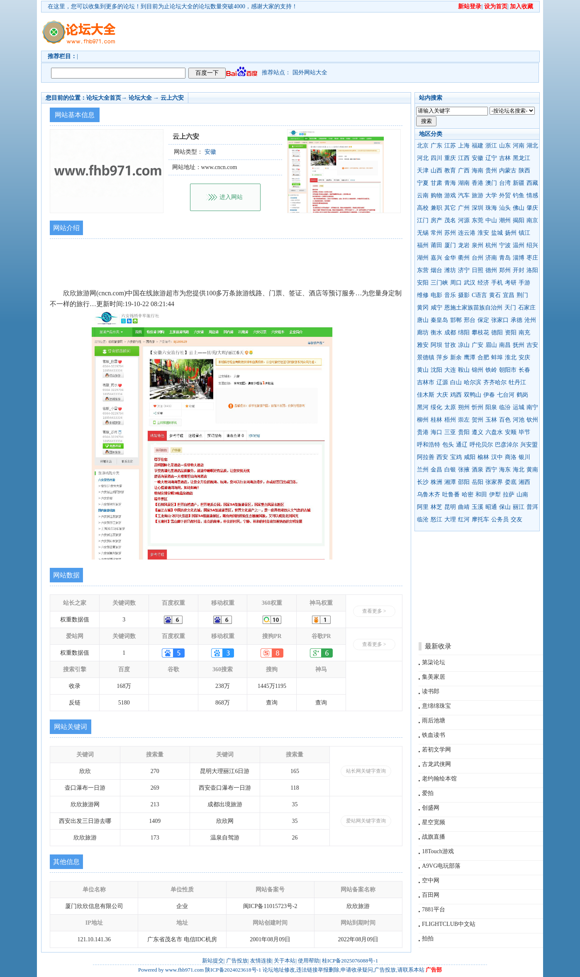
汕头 (505, 208)
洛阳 (532, 270)
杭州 (491, 245)
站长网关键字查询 (366, 771)
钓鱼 (518, 195)
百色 (505, 420)
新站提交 (213, 960)
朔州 (464, 407)
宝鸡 (456, 457)
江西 (464, 158)
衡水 (436, 332)
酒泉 (477, 469)
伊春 (489, 395)
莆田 (436, 245)
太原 (450, 407)
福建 (477, 145)
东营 (423, 270)
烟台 (436, 270)
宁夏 (423, 183)
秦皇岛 (439, 320)
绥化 (436, 407)
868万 (222, 703)
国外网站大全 (309, 72)
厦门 (450, 245)
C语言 (479, 295)
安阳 (423, 283)
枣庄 (532, 258)
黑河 (423, 407)
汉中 (497, 457)
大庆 (442, 395)
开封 (518, 270)
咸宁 (436, 307)
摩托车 (480, 519)
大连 (450, 370)
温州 (518, 245)
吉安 (532, 345)
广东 (436, 145)
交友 (516, 519)
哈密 (467, 494)
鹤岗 (522, 395)
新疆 (518, 183)
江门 (423, 220)
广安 (477, 345)
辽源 (442, 382)
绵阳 (464, 332)
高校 (423, 208)
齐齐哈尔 (495, 382)
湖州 (423, 258)
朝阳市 (508, 370)
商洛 (511, 457)
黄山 (423, 370)
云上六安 (172, 98)
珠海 (491, 208)
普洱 (532, 507)
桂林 (436, 420)
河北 (423, 158)
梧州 (450, 420)
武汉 (469, 283)
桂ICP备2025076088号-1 (350, 960)
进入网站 (231, 197)
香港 (477, 183)
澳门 (491, 183)
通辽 (462, 445)
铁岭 (491, 370)
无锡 (423, 233)
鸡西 (456, 395)
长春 (524, 370)
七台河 (505, 395)
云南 (423, 195)
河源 (464, 220)
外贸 (505, 195)
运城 (518, 407)
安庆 (524, 357)
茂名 (450, 220)
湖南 (464, 183)
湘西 (524, 482)
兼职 (436, 208)
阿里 (423, 507)
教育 (450, 170)
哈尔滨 (472, 382)
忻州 (477, 407)
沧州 (530, 320)
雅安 (423, 345)
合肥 (483, 357)
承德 (516, 320)
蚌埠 (497, 357)
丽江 (518, 507)
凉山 (464, 345)
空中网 (430, 880)
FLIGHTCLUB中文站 (448, 924)
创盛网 (430, 808)
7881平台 (433, 909)
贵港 (423, 432)
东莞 (477, 220)
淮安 (483, 233)
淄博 (518, 258)
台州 (477, 258)
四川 (436, 158)
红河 (464, 519)
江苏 (450, 145)
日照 (477, 270)
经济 (483, 283)
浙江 (491, 145)
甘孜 (450, 345)
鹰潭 (469, 357)
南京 (532, 220)
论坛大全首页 (103, 98)
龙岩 (464, 245)
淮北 (511, 357)
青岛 (505, 258)
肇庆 (532, 208)
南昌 (505, 345)
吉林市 (425, 382)
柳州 (423, 420)
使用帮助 (308, 960)
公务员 (500, 519)
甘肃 (436, 183)
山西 (436, 170)
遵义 (477, 432)
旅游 (477, 195)
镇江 (524, 233)
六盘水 (494, 432)
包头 (448, 445)
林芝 (436, 507)
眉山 (491, 345)
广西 (464, 170)
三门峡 (439, 283)
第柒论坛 (433, 662)
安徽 (477, 158)
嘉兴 (436, 258)
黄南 (532, 469)
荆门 (522, 295)
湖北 (532, 145)
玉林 (491, 420)
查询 (272, 703)
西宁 (491, 469)
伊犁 (495, 494)
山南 (522, 494)
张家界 (494, 482)
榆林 (483, 457)
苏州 (450, 233)
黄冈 (423, 307)
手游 (524, 283)
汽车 (464, 195)
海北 (518, 469)
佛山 (518, 208)
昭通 (491, 507)
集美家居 (433, 677)
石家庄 (527, 307)
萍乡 (442, 357)
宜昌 (508, 295)
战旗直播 (433, 837)
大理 (450, 519)
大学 (491, 195)
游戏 (450, 195)
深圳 (477, 208)
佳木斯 (425, 395)
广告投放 (237, 960)
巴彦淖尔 (506, 445)
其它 (450, 208)
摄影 (464, 295)
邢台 (469, 320)
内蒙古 (508, 170)
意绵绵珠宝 (436, 706)
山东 (505, 145)
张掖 (464, 469)
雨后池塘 (433, 720)
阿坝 (436, 345)
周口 (456, 283)
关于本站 (284, 960)
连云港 (466, 233)
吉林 (505, 158)
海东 (505, 469)
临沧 (423, 519)
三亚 (450, 432)
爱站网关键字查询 (366, 821)
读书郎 (430, 691)
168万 (124, 686)
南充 (524, 332)
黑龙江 (521, 158)
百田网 (430, 895)
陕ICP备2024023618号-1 (233, 970)
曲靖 (464, 507)
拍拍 (428, 938)
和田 (481, 494)
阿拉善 (425, 457)
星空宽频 (433, 822)
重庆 (450, 158)
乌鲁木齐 (428, 494)
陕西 (524, 170)
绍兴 (532, 245)
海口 (436, 432)
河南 (518, 145)
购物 (436, 195)
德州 (491, 270)
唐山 (423, 320)
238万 (222, 686)
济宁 (464, 270)
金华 (450, 258)
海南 (477, 170)
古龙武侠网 (436, 764)
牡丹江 (517, 382)
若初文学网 (436, 749)
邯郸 (456, 320)
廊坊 (423, 332)
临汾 (505, 407)
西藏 (532, 183)
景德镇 (425, 357)
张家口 (500, 320)
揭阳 (518, 220)
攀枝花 (480, 332)
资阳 (511, 332)
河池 (518, 420)
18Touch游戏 (438, 851)
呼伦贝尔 (481, 445)
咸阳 (469, 457)
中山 (491, 220)
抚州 (518, 345)
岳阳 (477, 482)
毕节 (524, 432)
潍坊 (450, 270)
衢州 (464, 258)
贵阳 (464, 432)
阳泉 (491, 407)
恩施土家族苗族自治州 (473, 307)
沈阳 (436, 370)
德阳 (497, 332)
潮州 (505, 220)
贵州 (491, 170)
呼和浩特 (428, 445)
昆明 (450, 507)
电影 (436, 295)
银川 (524, 457)
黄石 (495, 295)
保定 (483, 320)
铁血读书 (433, 735)
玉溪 (477, 507)
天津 (423, 170)
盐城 (497, 233)
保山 (505, 507)
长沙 (423, 482)
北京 (423, 145)
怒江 (436, 519)
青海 (450, 183)
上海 (464, 145)
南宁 (532, 407)
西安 (442, 457)
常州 (436, 233)
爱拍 (428, 793)
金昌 (436, 469)
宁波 (505, 245)
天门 (510, 307)
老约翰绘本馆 (439, 779)
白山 (456, 382)
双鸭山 (472, 395)
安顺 (511, 432)
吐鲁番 (451, 494)
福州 (423, 245)
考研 (511, 283)
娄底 (511, 482)
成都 (450, 332)
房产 (436, 220)
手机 (497, 283)
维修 (423, 295)
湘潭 (450, 482)
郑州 (505, 270)
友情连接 (261, 960)
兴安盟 (529, 445)
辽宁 (491, 158)
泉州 (477, 245)
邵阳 (464, 482)
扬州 (511, 233)
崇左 (464, 420)
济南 (491, 258)
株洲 (436, 482)
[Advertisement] (337, 31)
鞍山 (464, 370)
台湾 (505, 183)
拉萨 (508, 494)
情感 (532, 195)
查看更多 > (374, 611)
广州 (464, 208)
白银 (450, 469)
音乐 (450, 295)
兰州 (423, 469)
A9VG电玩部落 (441, 866)
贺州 (477, 420)
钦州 (532, 420)
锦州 (477, 370)
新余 (456, 357)
